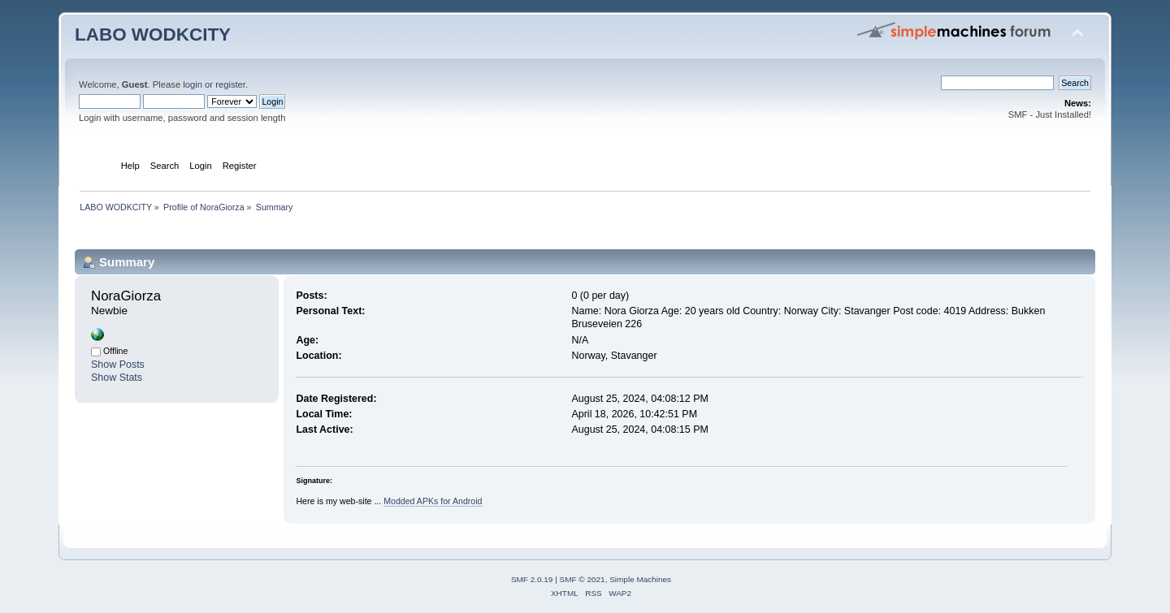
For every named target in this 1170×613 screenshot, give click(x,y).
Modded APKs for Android (433, 501)
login (192, 84)
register (230, 84)
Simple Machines (640, 579)
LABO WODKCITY (153, 34)
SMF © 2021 (582, 579)
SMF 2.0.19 (532, 579)
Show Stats (116, 377)
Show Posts (118, 364)
